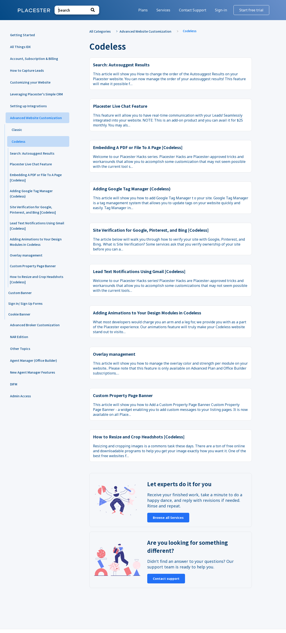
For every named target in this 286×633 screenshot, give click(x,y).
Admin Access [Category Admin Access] (20, 396)
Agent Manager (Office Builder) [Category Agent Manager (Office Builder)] (33, 360)
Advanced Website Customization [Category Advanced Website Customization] (36, 118)
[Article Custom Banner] (35, 292)
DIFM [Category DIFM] (13, 384)
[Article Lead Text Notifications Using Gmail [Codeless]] (35, 226)
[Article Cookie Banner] (35, 314)
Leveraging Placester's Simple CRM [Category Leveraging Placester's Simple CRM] (36, 94)
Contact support (166, 578)
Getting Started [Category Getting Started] (22, 35)
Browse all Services (168, 517)
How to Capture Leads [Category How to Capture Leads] (27, 70)
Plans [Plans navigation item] (143, 10)
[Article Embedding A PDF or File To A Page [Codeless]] (35, 177)
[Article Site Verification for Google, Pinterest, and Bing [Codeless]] (35, 210)
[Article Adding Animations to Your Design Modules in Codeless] (35, 242)
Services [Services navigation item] (163, 10)
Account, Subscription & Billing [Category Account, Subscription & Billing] (34, 58)
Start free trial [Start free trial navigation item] (251, 10)
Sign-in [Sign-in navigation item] (221, 10)
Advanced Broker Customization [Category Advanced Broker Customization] (35, 325)
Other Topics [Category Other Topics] (20, 348)
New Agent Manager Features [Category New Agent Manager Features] (32, 372)
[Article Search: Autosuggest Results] (35, 153)
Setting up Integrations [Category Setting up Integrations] (28, 106)
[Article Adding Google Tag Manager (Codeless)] (35, 193)
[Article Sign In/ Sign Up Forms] (35, 303)
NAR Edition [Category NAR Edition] (19, 336)
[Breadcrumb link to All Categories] (102, 31)
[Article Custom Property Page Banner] (35, 266)
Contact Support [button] (192, 10)
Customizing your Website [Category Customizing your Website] (30, 82)
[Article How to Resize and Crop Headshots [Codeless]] (35, 279)
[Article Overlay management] (35, 255)
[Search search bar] (77, 10)
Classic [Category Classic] (17, 129)
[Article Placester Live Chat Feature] (35, 164)
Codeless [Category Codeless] (18, 141)
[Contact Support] (193, 10)
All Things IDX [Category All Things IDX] (20, 46)
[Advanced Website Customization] (148, 31)
